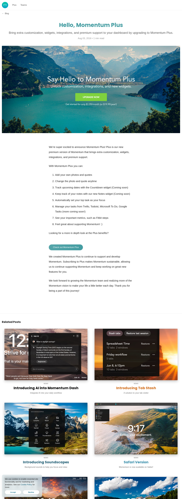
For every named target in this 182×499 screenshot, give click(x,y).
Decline (31, 492)
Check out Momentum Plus (66, 247)
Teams (23, 5)
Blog (5, 13)
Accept (13, 492)
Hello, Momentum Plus (91, 25)
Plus (14, 5)
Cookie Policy (26, 484)
